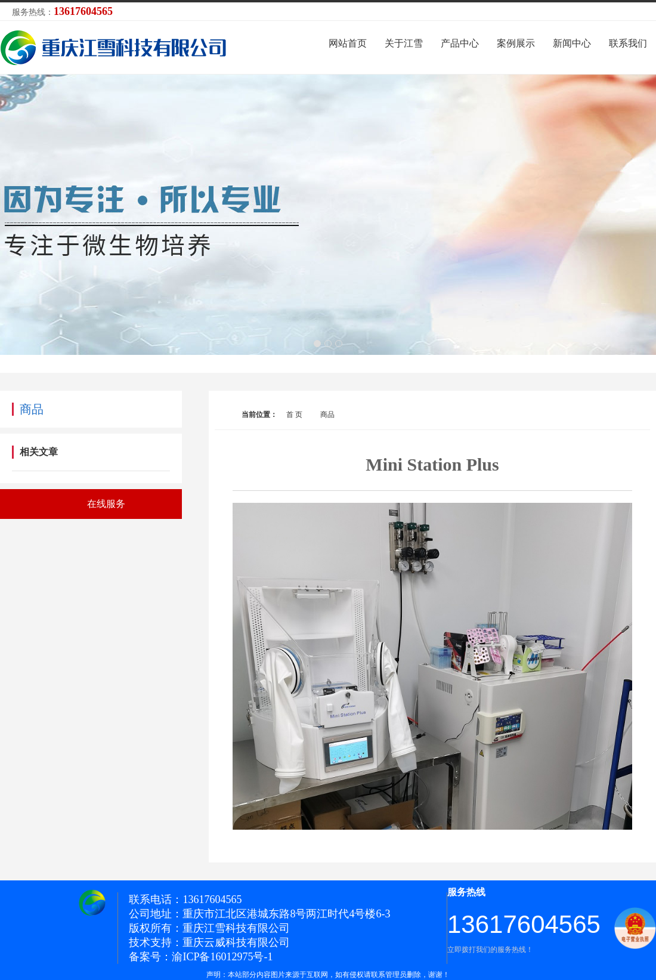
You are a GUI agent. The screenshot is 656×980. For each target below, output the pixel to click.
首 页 (294, 414)
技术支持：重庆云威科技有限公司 (209, 942)
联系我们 (628, 43)
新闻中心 (572, 43)
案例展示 (516, 43)
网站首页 (348, 43)
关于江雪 (404, 43)
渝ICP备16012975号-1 (222, 957)
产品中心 (460, 43)
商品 (327, 414)
